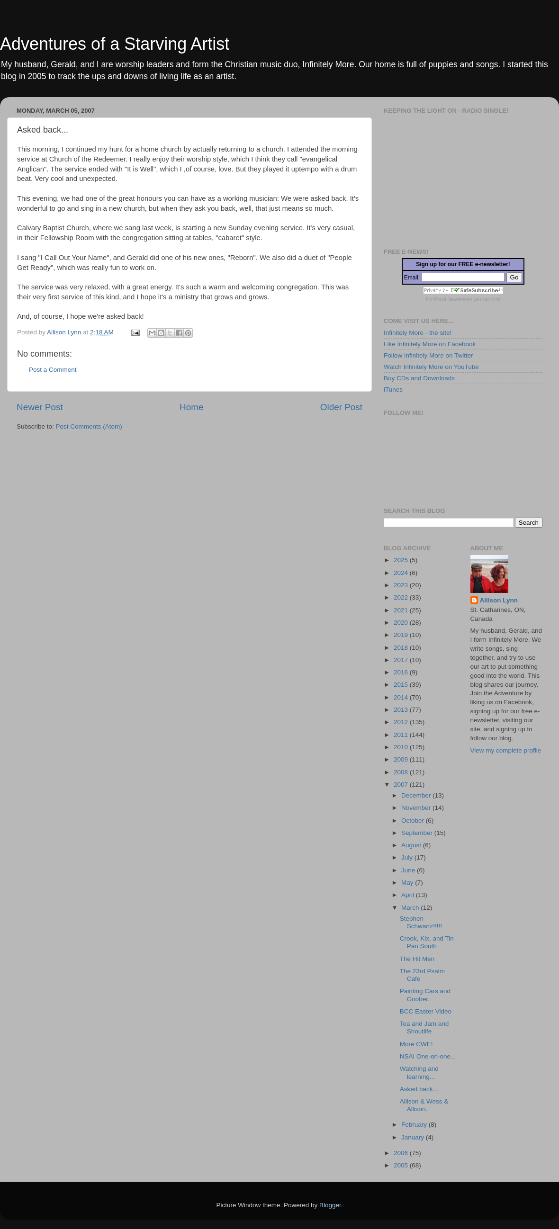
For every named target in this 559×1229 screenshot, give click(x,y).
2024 (402, 572)
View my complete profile (505, 750)
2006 (402, 1153)
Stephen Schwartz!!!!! (421, 922)
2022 (402, 597)
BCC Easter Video (425, 1011)
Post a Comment (53, 369)
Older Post (341, 407)
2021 (402, 610)
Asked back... (419, 1089)
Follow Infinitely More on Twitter (428, 355)
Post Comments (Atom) (89, 426)
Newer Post (40, 407)
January (413, 1137)
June (409, 870)
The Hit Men (417, 958)
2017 (402, 660)
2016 (402, 672)
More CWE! (416, 1044)
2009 (402, 759)
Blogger (330, 1205)
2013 (402, 709)
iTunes (393, 389)
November (417, 807)
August (412, 845)
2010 (402, 747)
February (415, 1124)
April (408, 894)
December (417, 795)
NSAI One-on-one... (428, 1056)
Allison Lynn (499, 600)
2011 (402, 734)
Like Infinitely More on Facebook (430, 344)
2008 (402, 772)
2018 (402, 647)
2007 (402, 784)
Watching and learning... (419, 1072)
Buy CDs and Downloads (419, 378)
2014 (402, 697)
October (413, 820)
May (408, 882)
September (417, 832)
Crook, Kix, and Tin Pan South (427, 942)
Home (191, 407)
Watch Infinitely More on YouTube (431, 366)
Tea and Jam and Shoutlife (424, 1027)
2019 (402, 634)
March (411, 907)
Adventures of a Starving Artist (114, 44)
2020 (402, 622)
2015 (402, 684)
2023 (402, 585)
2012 (402, 722)
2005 (402, 1165)
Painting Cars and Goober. (425, 994)
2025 (402, 560)
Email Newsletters (453, 299)
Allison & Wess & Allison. (424, 1105)
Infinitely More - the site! (417, 332)
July (408, 857)
